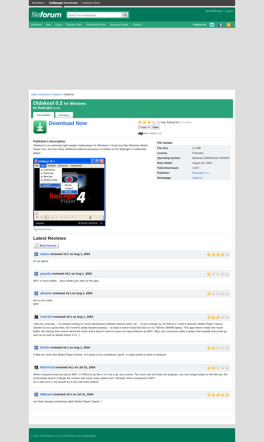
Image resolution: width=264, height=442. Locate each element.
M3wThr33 (47, 367)
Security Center (119, 24)
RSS (229, 25)
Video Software (40, 94)
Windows (36, 24)
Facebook (220, 25)
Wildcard (46, 394)
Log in (229, 11)
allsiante (46, 293)
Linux (58, 24)
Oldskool (197, 177)
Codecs (137, 24)
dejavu (44, 254)
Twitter (212, 25)
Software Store (91, 2)
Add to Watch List (152, 133)
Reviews (64, 115)
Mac (48, 24)
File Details (43, 115)
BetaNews (38, 2)
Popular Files (74, 24)
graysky (45, 273)
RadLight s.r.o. (49, 108)
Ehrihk (44, 347)
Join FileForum (214, 11)
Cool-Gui (46, 316)
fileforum (46, 14)
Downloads (71, 2)
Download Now (68, 123)
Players (56, 94)
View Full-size (44, 229)
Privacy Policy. (89, 436)
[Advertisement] (132, 59)
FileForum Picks (95, 24)
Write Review (46, 245)
